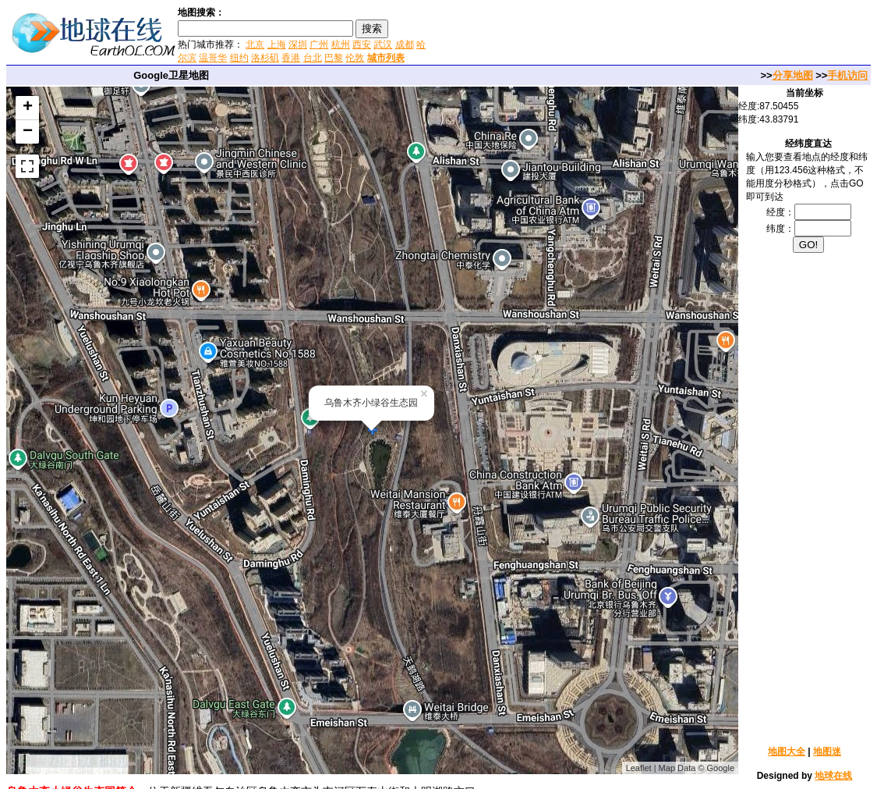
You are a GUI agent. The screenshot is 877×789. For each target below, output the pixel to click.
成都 (404, 44)
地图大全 (786, 751)
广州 (318, 44)
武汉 (382, 44)
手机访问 (847, 75)
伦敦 (354, 57)
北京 (255, 44)
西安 (361, 44)
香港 (290, 57)
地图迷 (827, 751)
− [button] (28, 132)
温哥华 (213, 57)
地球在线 (833, 775)
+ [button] (28, 107)
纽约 (239, 57)
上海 (276, 44)
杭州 (340, 44)
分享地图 (793, 75)
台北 (312, 57)
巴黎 (333, 57)
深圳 (297, 44)
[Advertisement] (615, 34)
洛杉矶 (265, 57)
